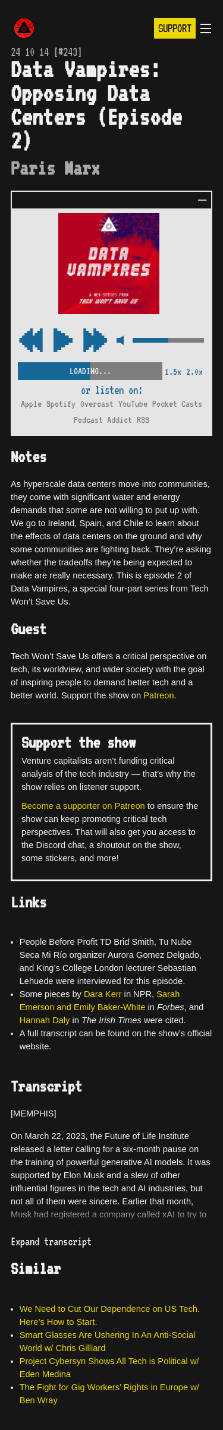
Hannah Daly (45, 1020)
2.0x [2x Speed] (194, 371)
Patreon (158, 695)
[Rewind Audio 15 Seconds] (95, 341)
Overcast (97, 403)
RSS (143, 420)
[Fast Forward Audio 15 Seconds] (31, 341)
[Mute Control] (119, 341)
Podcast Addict (103, 420)
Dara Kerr (103, 994)
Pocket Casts (177, 403)
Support (174, 28)
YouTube (132, 403)
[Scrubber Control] (90, 369)
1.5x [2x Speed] (173, 371)
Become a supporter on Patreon (83, 806)
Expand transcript (51, 1241)
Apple (31, 403)
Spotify (61, 403)
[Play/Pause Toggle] (63, 341)
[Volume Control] (168, 341)
